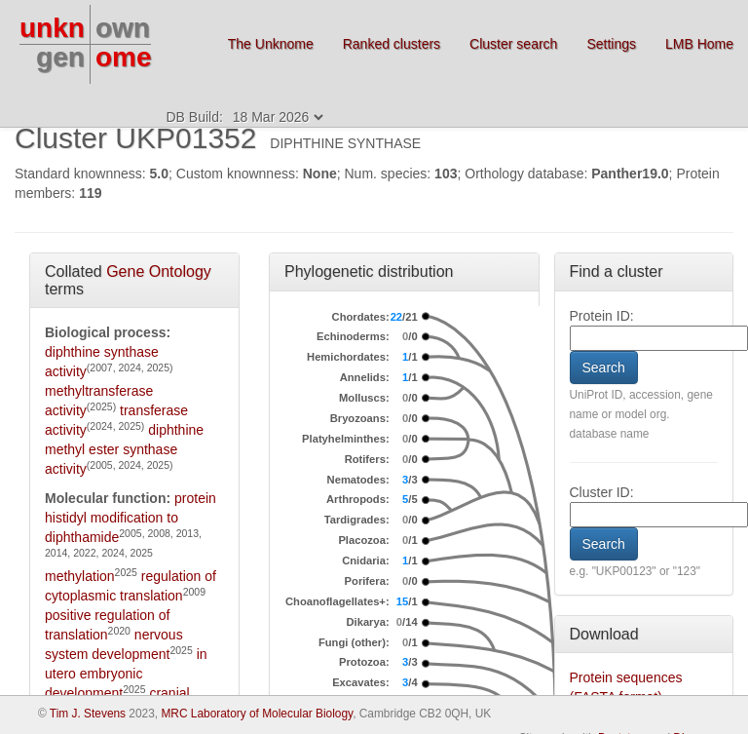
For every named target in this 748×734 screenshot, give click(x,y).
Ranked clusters (391, 44)
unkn (52, 28)
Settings (611, 44)
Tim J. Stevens (88, 713)
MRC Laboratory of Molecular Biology (257, 713)
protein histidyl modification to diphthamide (130, 517)
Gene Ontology (158, 271)
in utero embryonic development (126, 673)
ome (123, 57)
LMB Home (699, 44)
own (122, 28)
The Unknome (271, 44)
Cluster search (513, 44)
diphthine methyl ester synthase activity (124, 449)
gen (60, 57)
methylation (80, 576)
